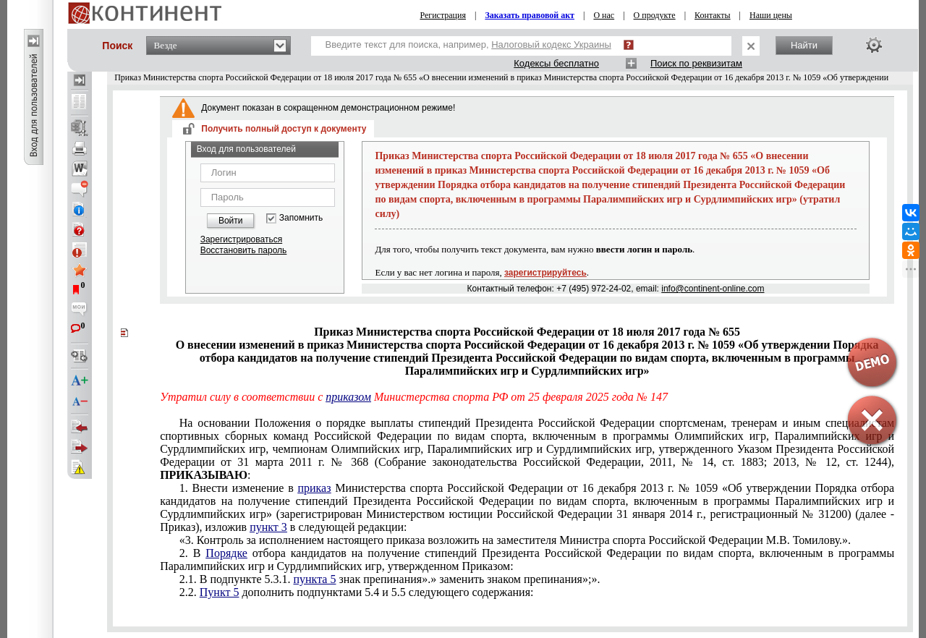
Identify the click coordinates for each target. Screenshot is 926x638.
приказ (314, 488)
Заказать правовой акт (529, 15)
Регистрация (443, 15)
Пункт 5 (219, 592)
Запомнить (301, 218)
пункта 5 (314, 579)
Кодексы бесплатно (556, 63)
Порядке (226, 553)
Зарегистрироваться (241, 239)
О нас (603, 15)
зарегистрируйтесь (545, 273)
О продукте (655, 15)
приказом (348, 397)
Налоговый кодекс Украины (551, 44)
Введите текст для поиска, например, (468, 44)
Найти (804, 45)
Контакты (712, 15)
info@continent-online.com (712, 289)
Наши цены (770, 15)
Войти (230, 221)
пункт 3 (268, 527)
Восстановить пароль (243, 250)
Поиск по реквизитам (696, 63)
